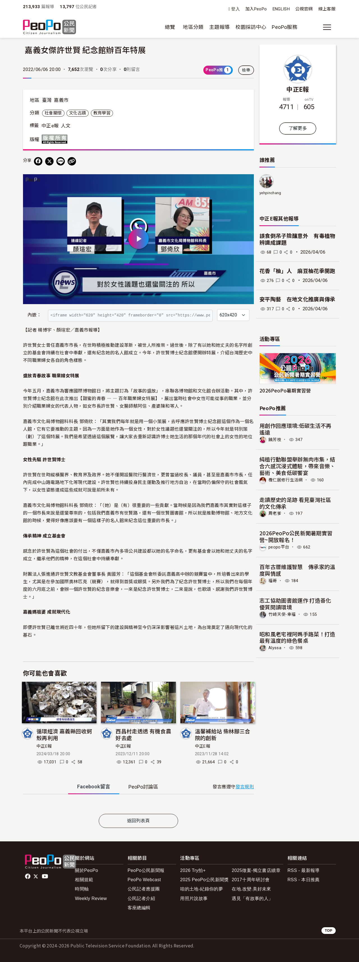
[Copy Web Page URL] (72, 161)
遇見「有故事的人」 (252, 898)
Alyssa (275, 646)
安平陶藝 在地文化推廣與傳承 (297, 299)
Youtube (45, 876)
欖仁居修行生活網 (286, 479)
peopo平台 (279, 546)
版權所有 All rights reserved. (56, 139)
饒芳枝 (275, 439)
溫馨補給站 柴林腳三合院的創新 (222, 734)
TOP (328, 930)
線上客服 (326, 9)
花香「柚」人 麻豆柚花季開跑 (297, 271)
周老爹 (275, 513)
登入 (235, 9)
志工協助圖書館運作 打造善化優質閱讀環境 (295, 603)
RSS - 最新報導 (303, 870)
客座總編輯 (139, 907)
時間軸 (82, 889)
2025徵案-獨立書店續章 (256, 870)
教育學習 (102, 113)
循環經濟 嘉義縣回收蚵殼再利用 (64, 734)
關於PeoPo (86, 870)
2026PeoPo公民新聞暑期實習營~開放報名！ (296, 536)
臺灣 (47, 100)
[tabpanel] (138, 805)
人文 (66, 125)
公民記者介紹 (141, 898)
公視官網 (303, 9)
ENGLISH (281, 9)
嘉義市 (61, 100)
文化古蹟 (77, 113)
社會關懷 (53, 113)
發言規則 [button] (245, 786)
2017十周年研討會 (251, 879)
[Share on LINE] (60, 161)
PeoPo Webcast (144, 879)
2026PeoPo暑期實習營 (285, 390)
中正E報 (44, 746)
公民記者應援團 (144, 889)
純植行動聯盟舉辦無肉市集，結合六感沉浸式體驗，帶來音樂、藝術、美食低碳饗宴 (297, 465)
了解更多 (298, 128)
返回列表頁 (138, 820)
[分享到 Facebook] (38, 161)
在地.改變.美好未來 (251, 889)
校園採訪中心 (250, 27)
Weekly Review (91, 898)
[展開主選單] (327, 27)
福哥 (273, 580)
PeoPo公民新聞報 (146, 870)
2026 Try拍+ (193, 870)
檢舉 (246, 70)
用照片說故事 (194, 898)
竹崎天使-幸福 (283, 613)
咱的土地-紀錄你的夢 (201, 889)
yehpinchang (270, 193)
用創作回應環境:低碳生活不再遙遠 (295, 429)
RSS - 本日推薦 (303, 879)
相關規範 (84, 879)
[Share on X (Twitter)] (49, 161)
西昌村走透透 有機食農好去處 (143, 734)
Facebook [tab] (93, 786)
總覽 (170, 27)
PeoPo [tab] (143, 787)
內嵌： (34, 315)
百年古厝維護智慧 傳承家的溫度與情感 (297, 569)
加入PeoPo (256, 9)
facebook (28, 876)
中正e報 (50, 125)
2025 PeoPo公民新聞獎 (204, 879)
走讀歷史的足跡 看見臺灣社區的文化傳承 (295, 502)
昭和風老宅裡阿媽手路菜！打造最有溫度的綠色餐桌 (297, 636)
